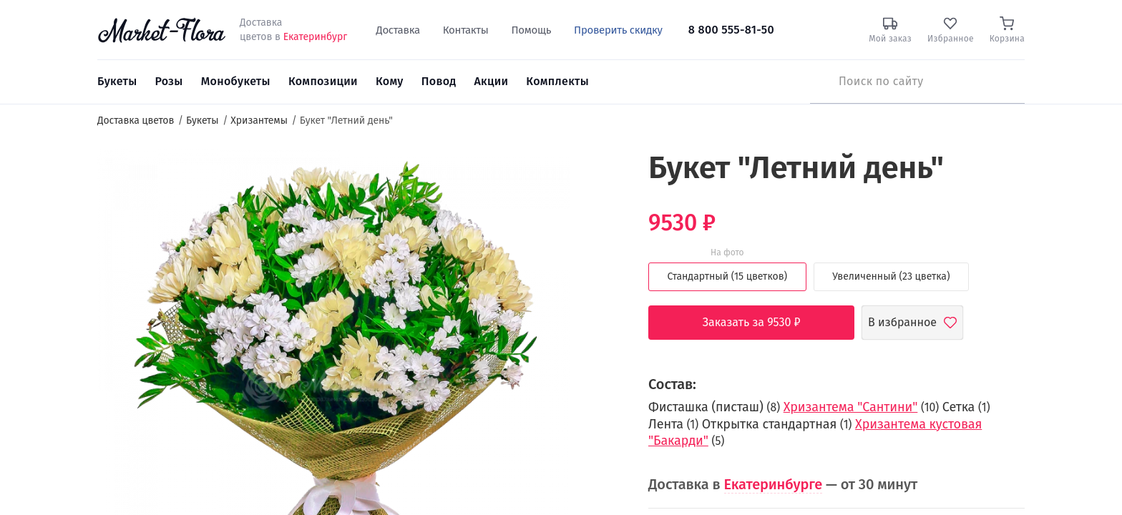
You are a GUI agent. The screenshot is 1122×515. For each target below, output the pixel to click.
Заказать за (762, 322)
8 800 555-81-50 (731, 29)
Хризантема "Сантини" (851, 407)
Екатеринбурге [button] (773, 484)
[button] (597, 176)
